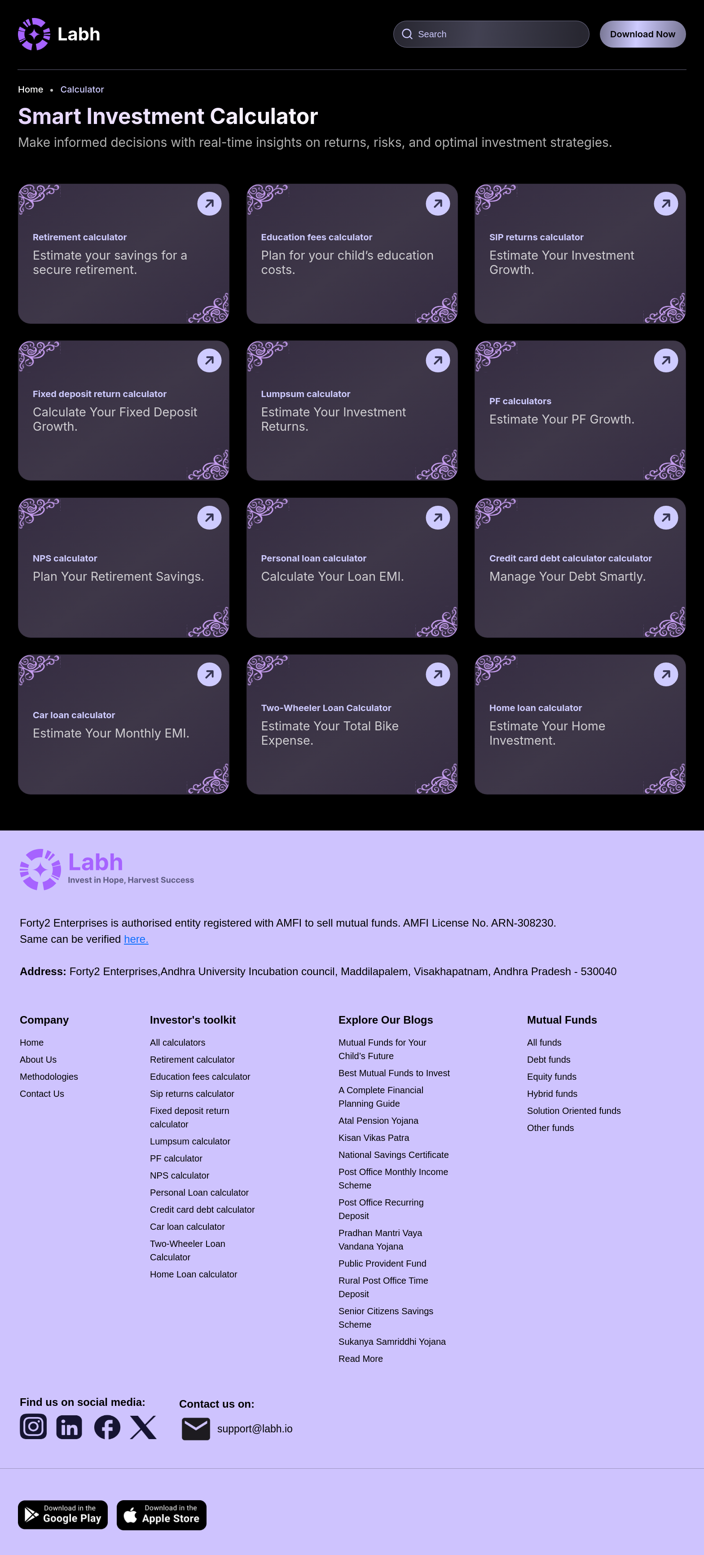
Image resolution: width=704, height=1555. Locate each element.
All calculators (177, 1042)
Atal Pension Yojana (378, 1121)
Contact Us (42, 1094)
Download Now (643, 34)
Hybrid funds (552, 1094)
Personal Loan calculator (199, 1192)
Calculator (82, 89)
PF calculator (176, 1158)
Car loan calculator (187, 1227)
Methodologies (49, 1077)
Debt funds (549, 1060)
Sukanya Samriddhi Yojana (392, 1342)
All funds (544, 1042)
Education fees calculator (200, 1077)
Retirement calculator (192, 1060)
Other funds (550, 1128)
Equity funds (551, 1077)
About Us (38, 1060)
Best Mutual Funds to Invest (394, 1073)
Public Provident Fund (383, 1263)
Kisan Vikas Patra (374, 1138)
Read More (361, 1359)
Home (30, 89)
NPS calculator (179, 1175)
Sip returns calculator (192, 1094)
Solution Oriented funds (574, 1111)
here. (136, 939)
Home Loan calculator (194, 1274)
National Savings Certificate (394, 1155)
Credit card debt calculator (202, 1210)
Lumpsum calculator (190, 1141)
